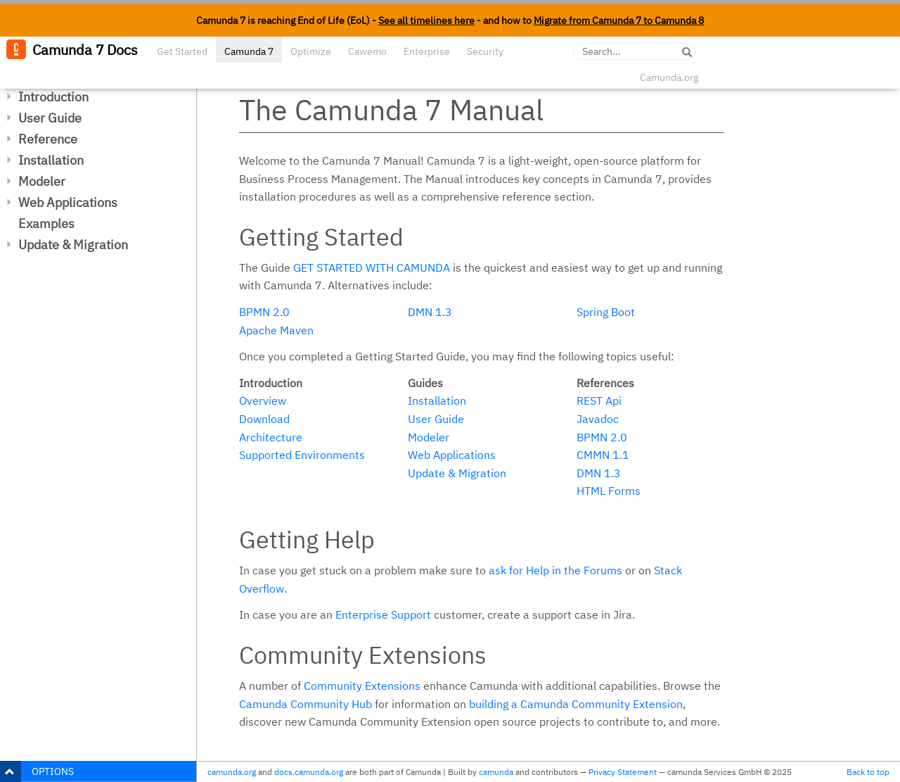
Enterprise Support (383, 614)
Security (485, 51)
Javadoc (598, 419)
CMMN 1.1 (603, 455)
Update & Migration (73, 245)
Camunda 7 (249, 51)
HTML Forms (609, 491)
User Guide (50, 118)
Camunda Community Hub (305, 704)
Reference (47, 139)
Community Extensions (362, 686)
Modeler (41, 181)
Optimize (310, 51)
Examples (46, 223)
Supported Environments (302, 455)
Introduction (53, 97)
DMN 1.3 (430, 312)
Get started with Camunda (371, 267)
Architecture (270, 437)
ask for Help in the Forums (555, 570)
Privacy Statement (623, 772)
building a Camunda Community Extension (576, 704)
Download (264, 419)
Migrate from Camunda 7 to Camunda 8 (619, 20)
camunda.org (231, 772)
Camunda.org (669, 77)
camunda (496, 772)
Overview (262, 400)
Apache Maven (276, 330)
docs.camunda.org (308, 772)
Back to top (868, 772)
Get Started (182, 51)
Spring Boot (606, 312)
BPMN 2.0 (264, 312)
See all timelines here (426, 20)
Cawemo (367, 51)
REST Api (599, 400)
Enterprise (427, 51)
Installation (51, 160)
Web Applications (67, 202)
